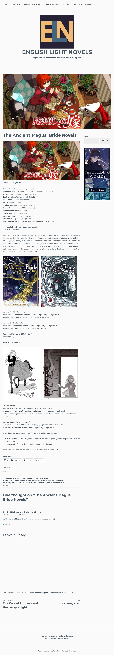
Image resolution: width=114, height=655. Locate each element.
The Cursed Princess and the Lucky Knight (22, 604)
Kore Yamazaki (17, 483)
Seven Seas (41, 483)
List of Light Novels (33, 4)
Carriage (30, 478)
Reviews (78, 4)
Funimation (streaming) (35, 411)
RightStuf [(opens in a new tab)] (55, 315)
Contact (89, 4)
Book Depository (40, 315)
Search (86, 136)
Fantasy (6, 483)
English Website (14, 227)
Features (67, 4)
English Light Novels (57, 52)
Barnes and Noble (21, 315)
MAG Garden (30, 483)
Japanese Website (30, 227)
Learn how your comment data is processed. (54, 593)
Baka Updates (13, 230)
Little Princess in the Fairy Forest (20, 439)
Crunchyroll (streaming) (13, 411)
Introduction (52, 4)
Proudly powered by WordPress (47, 651)
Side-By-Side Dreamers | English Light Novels (22, 512)
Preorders (16, 4)
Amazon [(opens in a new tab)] (6, 315)
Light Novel (44, 478)
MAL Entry (7, 408)
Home (5, 4)
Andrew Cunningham (14, 480)
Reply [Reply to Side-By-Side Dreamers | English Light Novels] (23, 514)
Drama (44, 480)
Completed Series (32, 480)
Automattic (72, 651)
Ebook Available (55, 480)
